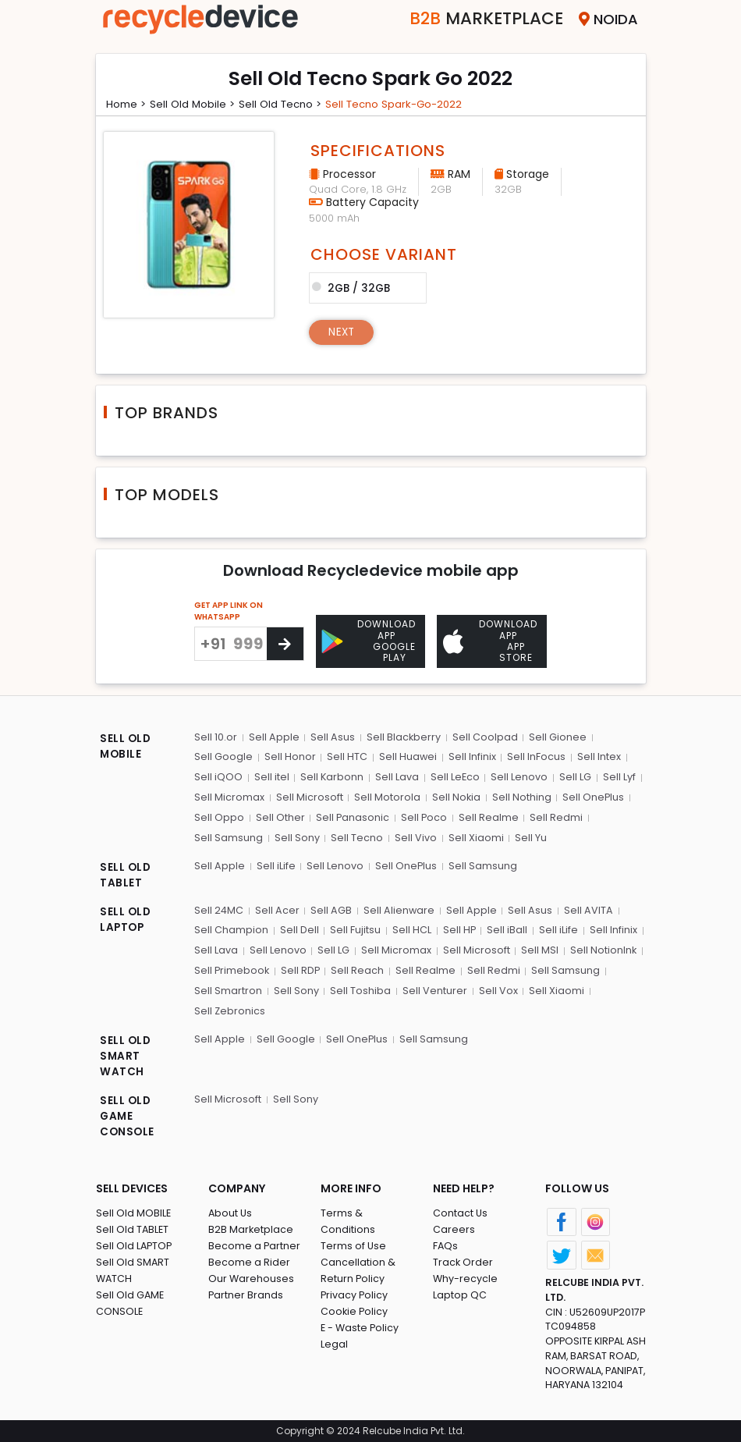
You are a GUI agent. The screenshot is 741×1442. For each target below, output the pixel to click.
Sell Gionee (556, 737)
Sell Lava (396, 776)
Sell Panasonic (352, 816)
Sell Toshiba (359, 988)
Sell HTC (346, 757)
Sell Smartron (228, 988)
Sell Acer (277, 908)
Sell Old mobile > (196, 104)
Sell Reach (358, 968)
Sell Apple (273, 737)
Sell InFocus (534, 757)
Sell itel (271, 776)
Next (342, 331)
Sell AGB (331, 908)
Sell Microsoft (308, 797)
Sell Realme (488, 816)
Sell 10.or (215, 737)
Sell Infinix (471, 757)
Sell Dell (298, 929)
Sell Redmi (555, 816)
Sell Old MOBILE (134, 1211)
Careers (454, 1227)
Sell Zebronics (230, 1008)
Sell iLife (275, 864)
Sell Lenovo (518, 776)
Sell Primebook (232, 968)
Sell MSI (537, 948)
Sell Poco (423, 816)
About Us (231, 1211)
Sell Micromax (229, 797)
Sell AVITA (587, 908)
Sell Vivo (414, 836)
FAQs (446, 1244)
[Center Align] (285, 643)
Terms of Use (354, 1227)
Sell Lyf (617, 776)
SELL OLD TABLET (126, 874)
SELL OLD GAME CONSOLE (128, 1115)
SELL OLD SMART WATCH (126, 1054)
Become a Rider (249, 1260)
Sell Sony (296, 836)
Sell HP (457, 929)
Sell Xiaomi (474, 836)
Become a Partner (254, 1244)
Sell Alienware (398, 908)
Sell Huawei (407, 757)
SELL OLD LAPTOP (126, 919)
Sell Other (279, 816)
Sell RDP (301, 968)
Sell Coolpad (483, 737)
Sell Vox (496, 988)
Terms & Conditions (370, 1211)
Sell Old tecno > (288, 104)
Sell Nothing (520, 797)
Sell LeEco (454, 776)
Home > (128, 104)
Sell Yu (528, 836)
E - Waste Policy (361, 1309)
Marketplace (477, 19)
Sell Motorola (386, 797)
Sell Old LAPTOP (135, 1244)
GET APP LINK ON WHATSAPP (228, 611)
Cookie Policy (355, 1293)
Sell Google (223, 757)
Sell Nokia (455, 797)
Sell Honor (289, 757)
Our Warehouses (251, 1277)
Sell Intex (597, 757)
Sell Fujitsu (354, 929)
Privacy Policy (355, 1277)
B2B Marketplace (251, 1227)
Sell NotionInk (600, 948)
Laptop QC (460, 1293)
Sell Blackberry (402, 737)
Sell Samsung (228, 836)
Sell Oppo (219, 816)
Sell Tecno (356, 836)
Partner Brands (246, 1293)
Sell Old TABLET (133, 1227)
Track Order (463, 1260)
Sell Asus (332, 737)
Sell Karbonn (331, 776)
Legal (334, 1326)
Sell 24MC (219, 908)
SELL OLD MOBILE (126, 747)
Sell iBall (505, 929)
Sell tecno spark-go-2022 (406, 104)
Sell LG (574, 776)
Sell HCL (410, 929)
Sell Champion (231, 929)
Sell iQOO (218, 776)
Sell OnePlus (592, 797)
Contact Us (460, 1211)
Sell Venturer (433, 988)
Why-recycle (465, 1277)
